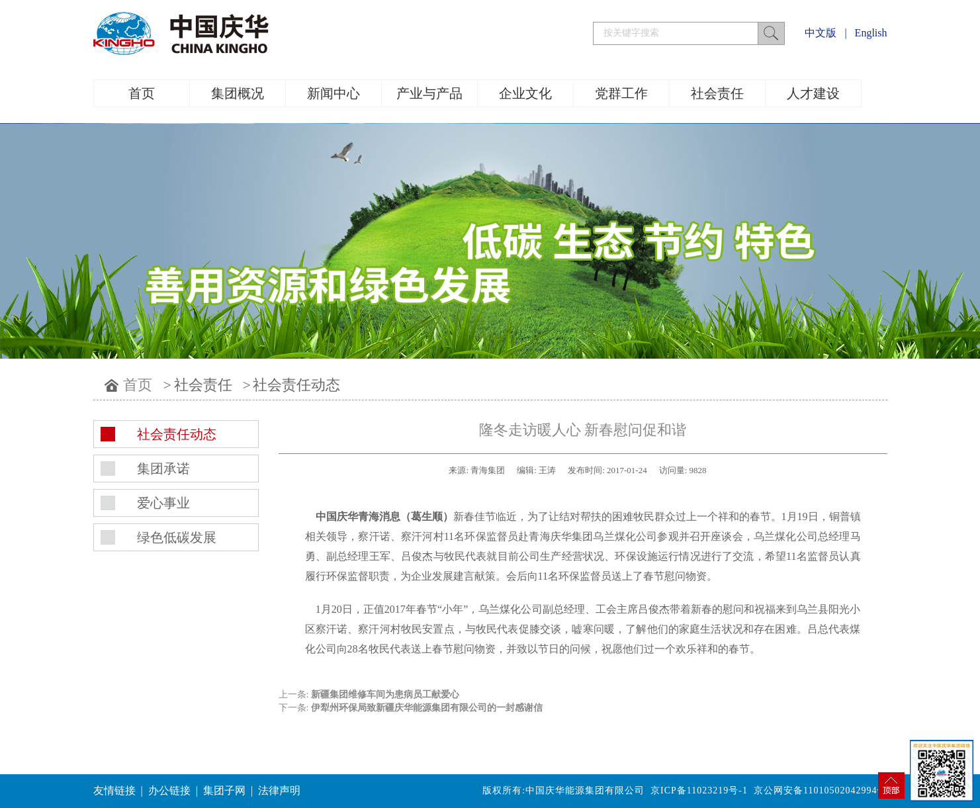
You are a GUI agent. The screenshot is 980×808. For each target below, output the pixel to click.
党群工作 (621, 93)
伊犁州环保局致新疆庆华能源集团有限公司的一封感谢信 (427, 708)
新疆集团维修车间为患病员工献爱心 (385, 694)
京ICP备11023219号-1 (699, 790)
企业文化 (525, 93)
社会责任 (717, 93)
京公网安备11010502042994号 (820, 790)
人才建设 (813, 93)
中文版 (820, 32)
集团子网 (224, 790)
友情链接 (114, 790)
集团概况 (237, 93)
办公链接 (169, 790)
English (871, 32)
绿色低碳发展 (176, 537)
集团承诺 (163, 468)
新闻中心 (333, 93)
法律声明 (279, 790)
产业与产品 (429, 93)
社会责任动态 (296, 385)
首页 (141, 93)
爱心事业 (163, 503)
